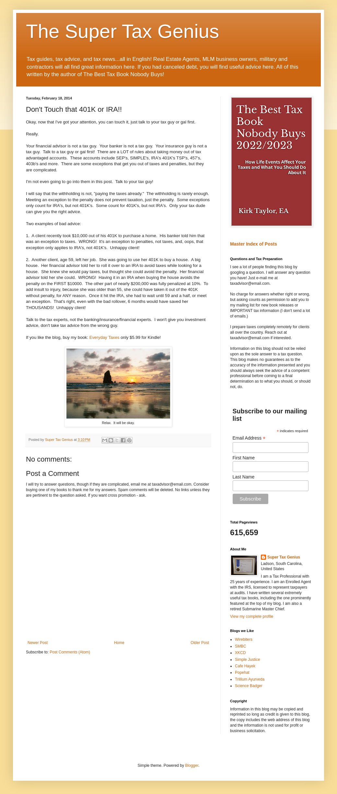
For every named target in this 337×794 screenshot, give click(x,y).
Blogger (191, 765)
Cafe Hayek (245, 666)
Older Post (200, 642)
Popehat (242, 672)
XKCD (240, 652)
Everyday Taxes (104, 337)
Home (119, 642)
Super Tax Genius (283, 557)
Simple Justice (247, 659)
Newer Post (38, 642)
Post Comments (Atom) (70, 652)
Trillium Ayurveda (249, 679)
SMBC (240, 646)
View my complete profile (251, 616)
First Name (244, 457)
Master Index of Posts (253, 244)
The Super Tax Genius (122, 31)
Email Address (249, 438)
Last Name (244, 476)
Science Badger (248, 686)
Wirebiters (243, 639)
